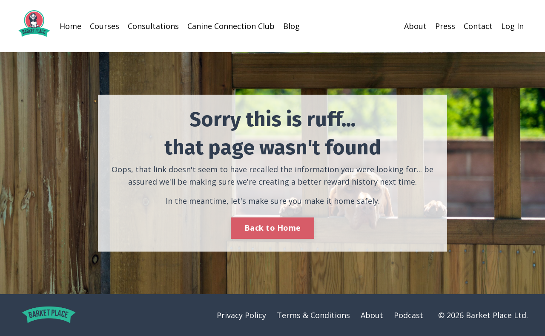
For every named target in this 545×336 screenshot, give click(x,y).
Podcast (408, 315)
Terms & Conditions (313, 315)
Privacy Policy (241, 315)
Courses (104, 26)
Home (70, 26)
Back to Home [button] (272, 228)
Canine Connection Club (231, 26)
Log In (512, 26)
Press (445, 26)
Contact (478, 26)
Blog (291, 26)
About (415, 26)
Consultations (153, 26)
